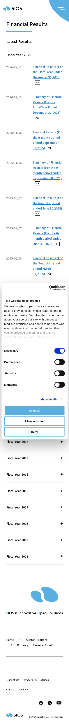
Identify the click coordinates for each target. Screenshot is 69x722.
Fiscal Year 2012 (17, 540)
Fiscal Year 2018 (17, 441)
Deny (34, 431)
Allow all (34, 410)
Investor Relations (35, 640)
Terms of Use (12, 679)
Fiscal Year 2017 (17, 458)
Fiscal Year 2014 (17, 507)
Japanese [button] (23, 689)
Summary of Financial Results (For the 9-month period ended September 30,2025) (47, 172)
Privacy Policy (30, 679)
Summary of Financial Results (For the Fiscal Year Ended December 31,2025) (47, 107)
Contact (10, 689)
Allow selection (34, 421)
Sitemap (44, 679)
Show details (48, 399)
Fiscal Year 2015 (17, 491)
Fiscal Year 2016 (17, 474)
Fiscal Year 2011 (17, 556)
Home (10, 640)
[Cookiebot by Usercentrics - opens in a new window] (49, 287)
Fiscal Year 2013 (17, 523)
